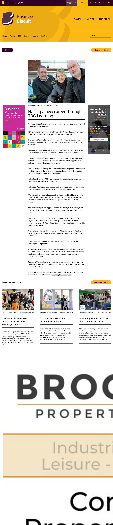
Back (7, 50)
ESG (19, 36)
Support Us (71, 3)
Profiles (44, 36)
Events (26, 36)
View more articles (101, 50)
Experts (35, 36)
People (12, 36)
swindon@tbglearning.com (61, 275)
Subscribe (82, 3)
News (4, 36)
